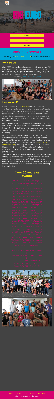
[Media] (27, 40)
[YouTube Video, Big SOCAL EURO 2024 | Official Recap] (27, 380)
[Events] (27, 35)
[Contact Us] (27, 45)
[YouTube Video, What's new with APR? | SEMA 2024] (27, 338)
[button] (2, 2)
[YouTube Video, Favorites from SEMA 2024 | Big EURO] (27, 359)
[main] (27, 16)
